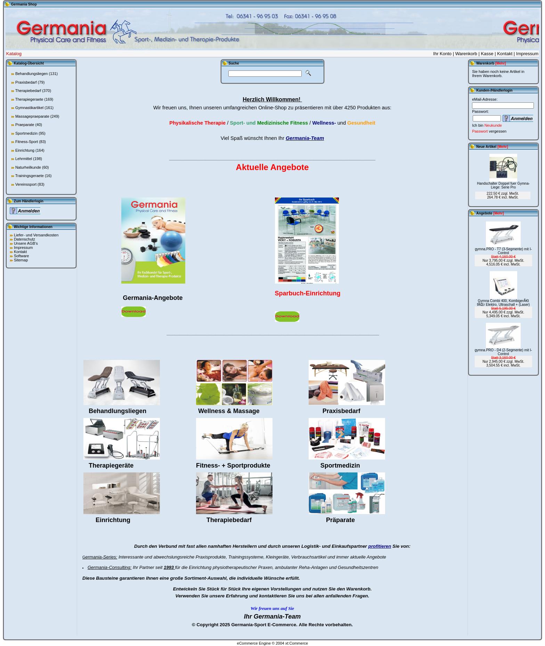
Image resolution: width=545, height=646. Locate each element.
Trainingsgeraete (29, 176)
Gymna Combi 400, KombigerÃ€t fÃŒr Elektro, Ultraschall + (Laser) (503, 303)
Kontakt (504, 53)
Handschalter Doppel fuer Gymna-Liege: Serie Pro (503, 185)
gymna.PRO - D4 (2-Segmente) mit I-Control (503, 352)
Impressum (527, 53)
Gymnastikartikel (29, 108)
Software (21, 256)
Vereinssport (25, 184)
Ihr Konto (442, 53)
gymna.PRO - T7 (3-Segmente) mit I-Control (503, 251)
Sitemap (21, 260)
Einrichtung (24, 150)
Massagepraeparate (32, 116)
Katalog (14, 53)
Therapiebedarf (28, 91)
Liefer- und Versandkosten (36, 235)
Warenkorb (466, 53)
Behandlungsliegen (31, 74)
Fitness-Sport (26, 142)
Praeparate (24, 125)
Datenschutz (24, 239)
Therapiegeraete (29, 99)
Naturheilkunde (28, 167)
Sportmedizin (26, 133)
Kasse (487, 53)
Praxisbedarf (26, 82)
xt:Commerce (296, 643)
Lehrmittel (23, 159)
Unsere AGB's (26, 243)
